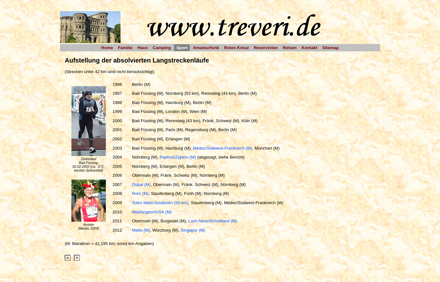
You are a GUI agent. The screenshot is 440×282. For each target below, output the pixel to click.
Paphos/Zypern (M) (178, 157)
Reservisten (266, 47)
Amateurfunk (206, 47)
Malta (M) (141, 230)
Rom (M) (140, 193)
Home (107, 47)
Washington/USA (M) (152, 212)
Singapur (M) (193, 230)
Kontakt (310, 47)
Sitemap (330, 47)
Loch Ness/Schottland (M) (212, 221)
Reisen (290, 47)
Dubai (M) (141, 184)
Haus (142, 47)
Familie (125, 47)
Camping (162, 47)
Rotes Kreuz (236, 47)
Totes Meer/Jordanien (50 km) (160, 202)
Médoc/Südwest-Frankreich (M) (222, 148)
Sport (181, 47)
